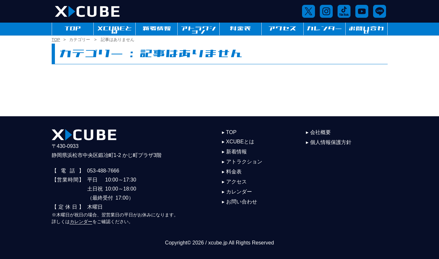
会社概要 (320, 132)
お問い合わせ (366, 29)
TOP (72, 29)
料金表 (240, 29)
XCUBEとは (114, 29)
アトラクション (198, 29)
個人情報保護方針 (330, 142)
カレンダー (324, 29)
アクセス (282, 29)
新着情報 (156, 29)
